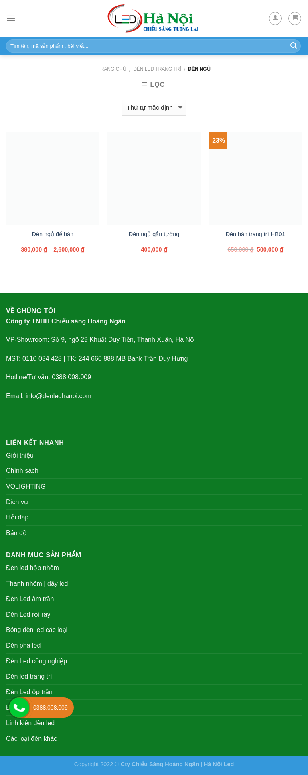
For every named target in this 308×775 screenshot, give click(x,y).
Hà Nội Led (219, 764)
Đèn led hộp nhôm (32, 567)
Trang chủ (111, 69)
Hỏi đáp (17, 517)
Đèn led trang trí (157, 69)
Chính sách (22, 470)
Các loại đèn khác (31, 738)
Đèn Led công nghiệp (36, 661)
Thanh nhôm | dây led (37, 583)
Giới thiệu (20, 455)
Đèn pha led (23, 645)
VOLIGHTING (26, 486)
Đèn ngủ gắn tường (154, 234)
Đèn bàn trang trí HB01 (255, 234)
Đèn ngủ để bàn (52, 234)
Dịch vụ (17, 502)
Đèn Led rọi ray (28, 614)
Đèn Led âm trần (30, 598)
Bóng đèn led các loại (36, 629)
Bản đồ (16, 533)
